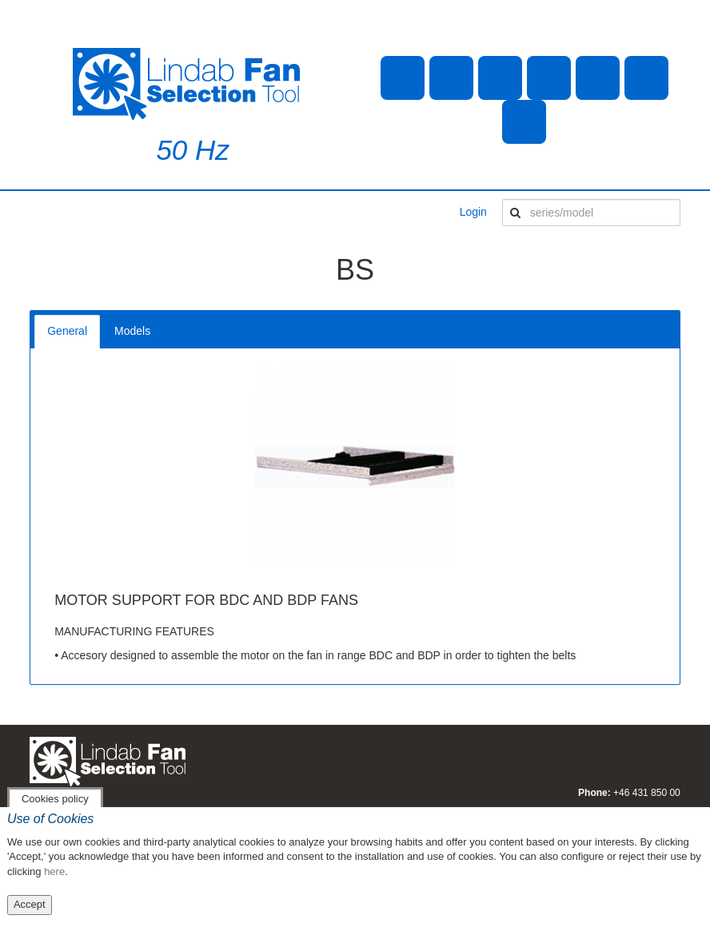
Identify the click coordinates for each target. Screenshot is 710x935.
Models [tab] (132, 330)
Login (473, 211)
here (54, 871)
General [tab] (67, 330)
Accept (30, 904)
